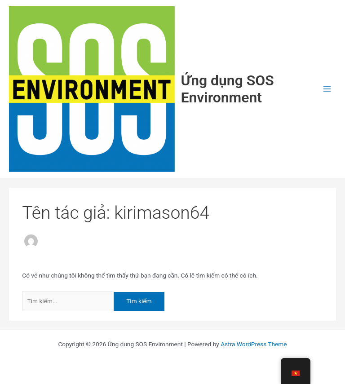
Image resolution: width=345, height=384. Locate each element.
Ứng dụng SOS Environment (227, 89)
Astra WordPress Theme (254, 344)
